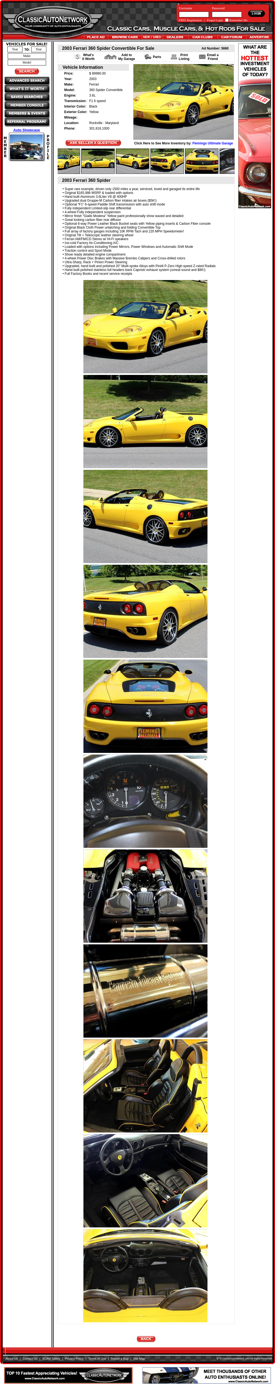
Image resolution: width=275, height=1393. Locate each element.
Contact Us (30, 1358)
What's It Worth (88, 57)
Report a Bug (119, 1358)
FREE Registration (190, 20)
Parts (157, 57)
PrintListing (184, 57)
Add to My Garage (126, 57)
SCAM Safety (51, 1358)
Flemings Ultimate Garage (212, 143)
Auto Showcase (26, 130)
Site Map (139, 1358)
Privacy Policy (74, 1358)
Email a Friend (212, 57)
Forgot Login (215, 20)
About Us (11, 1358)
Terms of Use (97, 1358)
